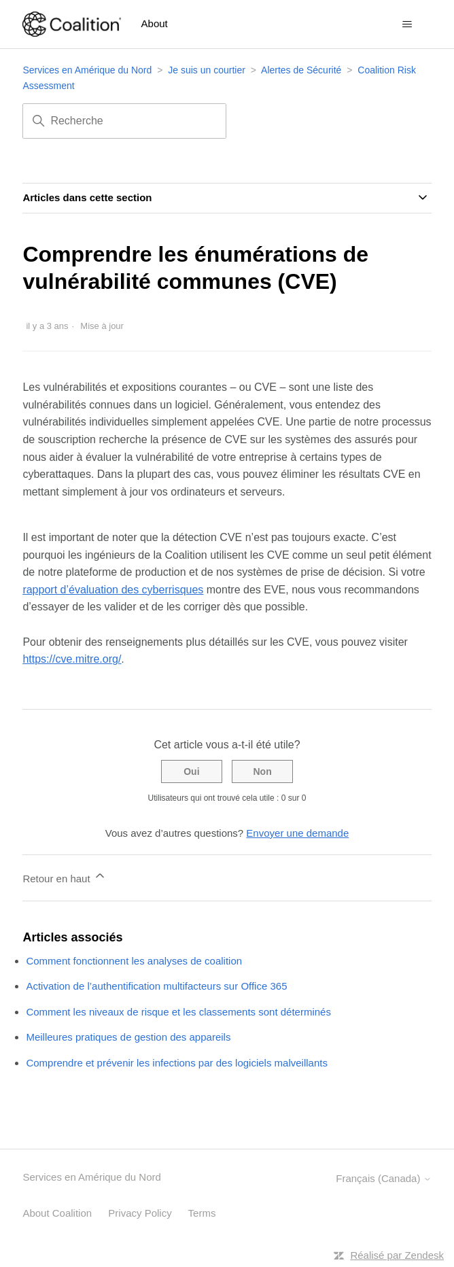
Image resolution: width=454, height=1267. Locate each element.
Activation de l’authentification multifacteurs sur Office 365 (156, 986)
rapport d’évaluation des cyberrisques (112, 589)
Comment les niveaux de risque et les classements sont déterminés (178, 1012)
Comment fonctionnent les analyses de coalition (134, 961)
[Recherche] (124, 121)
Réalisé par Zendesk (397, 1255)
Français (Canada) (383, 1178)
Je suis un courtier (206, 70)
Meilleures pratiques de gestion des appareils (128, 1037)
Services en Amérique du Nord (87, 70)
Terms (202, 1213)
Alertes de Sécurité (301, 70)
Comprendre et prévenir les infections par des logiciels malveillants (177, 1063)
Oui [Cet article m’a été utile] (191, 771)
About (154, 23)
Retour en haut (64, 876)
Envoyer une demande (297, 833)
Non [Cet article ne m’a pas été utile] (262, 771)
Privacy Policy (139, 1213)
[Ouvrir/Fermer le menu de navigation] (407, 24)
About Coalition (57, 1213)
